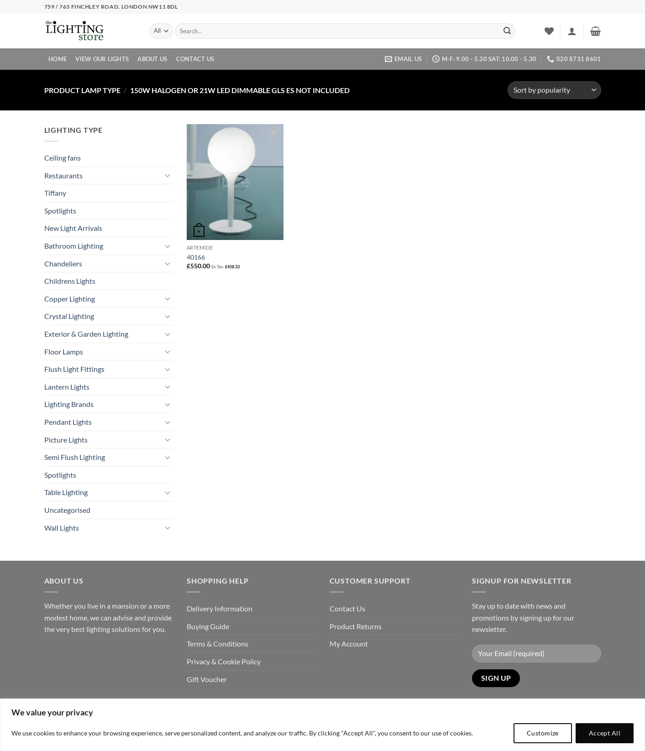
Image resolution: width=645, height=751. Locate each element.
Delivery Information (219, 608)
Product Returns (356, 626)
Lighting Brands (69, 404)
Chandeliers (63, 263)
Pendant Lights (68, 421)
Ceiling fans (62, 157)
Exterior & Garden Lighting (86, 333)
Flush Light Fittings (74, 369)
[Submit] (507, 31)
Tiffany (55, 192)
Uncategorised (67, 510)
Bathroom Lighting (73, 245)
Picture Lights (66, 439)
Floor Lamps (63, 351)
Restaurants (63, 175)
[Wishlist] (549, 31)
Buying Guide (208, 626)
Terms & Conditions (217, 643)
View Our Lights (102, 59)
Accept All (604, 733)
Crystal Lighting (69, 316)
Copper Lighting (69, 298)
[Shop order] (554, 90)
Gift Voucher (207, 679)
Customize (543, 733)
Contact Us (195, 59)
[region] (322, 725)
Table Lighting (66, 492)
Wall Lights (61, 527)
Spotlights (60, 210)
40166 (196, 257)
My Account (349, 643)
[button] (572, 31)
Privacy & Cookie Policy (224, 661)
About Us (152, 59)
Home (57, 59)
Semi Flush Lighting (74, 457)
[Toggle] (167, 175)
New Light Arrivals (73, 228)
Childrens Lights (69, 280)
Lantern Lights (66, 386)
